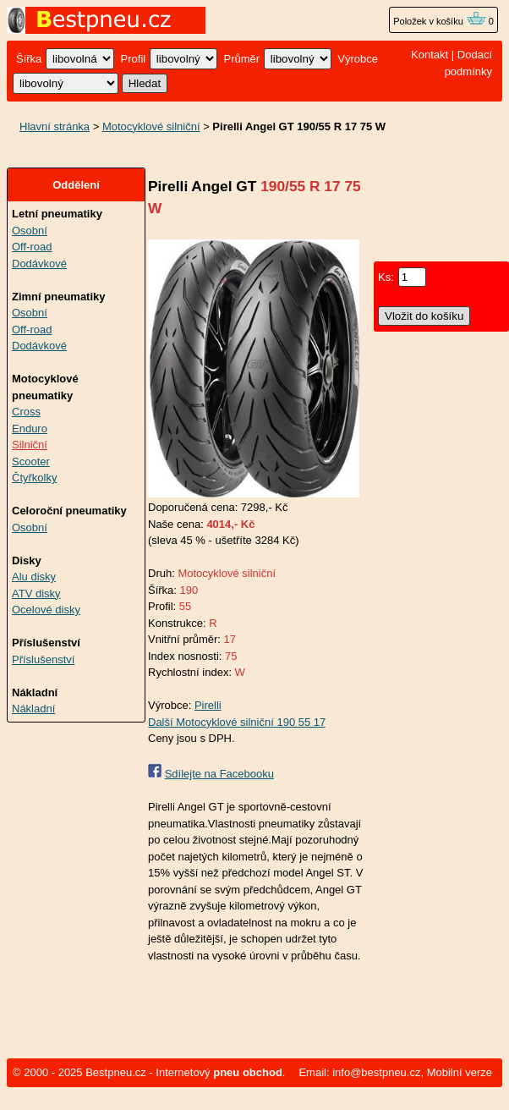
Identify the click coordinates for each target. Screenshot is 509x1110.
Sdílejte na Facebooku (219, 773)
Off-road (32, 246)
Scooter (31, 461)
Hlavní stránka (54, 126)
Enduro (29, 428)
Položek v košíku (439, 21)
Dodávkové (39, 263)
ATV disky (36, 593)
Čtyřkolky (34, 477)
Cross (26, 411)
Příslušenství (43, 659)
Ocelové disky (46, 609)
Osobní (29, 230)
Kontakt (429, 54)
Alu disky (34, 576)
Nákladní (33, 708)
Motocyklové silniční (151, 126)
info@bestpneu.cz (376, 1072)
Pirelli (208, 705)
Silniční (29, 444)
